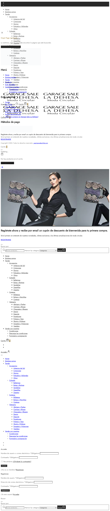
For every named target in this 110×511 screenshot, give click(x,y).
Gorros (16, 24)
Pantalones (17, 70)
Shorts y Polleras (19, 75)
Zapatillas (17, 41)
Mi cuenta (8, 104)
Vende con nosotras (12, 82)
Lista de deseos (10, 107)
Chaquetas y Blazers (21, 309)
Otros (15, 29)
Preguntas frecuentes (12, 109)
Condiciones (13, 89)
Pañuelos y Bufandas (21, 26)
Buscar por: (5, 246)
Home (7, 9)
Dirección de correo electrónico (17, 482)
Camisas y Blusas (19, 307)
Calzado (12, 31)
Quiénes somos (10, 12)
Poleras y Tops (19, 72)
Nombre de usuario (12, 478)
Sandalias (17, 285)
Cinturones (17, 21)
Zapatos (16, 290)
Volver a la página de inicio (11, 47)
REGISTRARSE (6, 139)
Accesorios (13, 16)
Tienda (7, 14)
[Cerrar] (2, 149)
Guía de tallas (10, 84)
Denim (16, 311)
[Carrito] (23, 104)
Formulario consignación (18, 92)
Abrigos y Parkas (19, 304)
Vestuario (12, 302)
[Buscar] (14, 104)
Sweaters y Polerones (21, 77)
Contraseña (9, 457)
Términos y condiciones (13, 112)
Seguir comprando (7, 163)
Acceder (16, 494)
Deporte (16, 67)
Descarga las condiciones (18, 333)
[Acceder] (5, 352)
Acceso (4, 466)
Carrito (7, 102)
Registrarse (20, 470)
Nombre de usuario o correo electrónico (20, 453)
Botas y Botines (19, 36)
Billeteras (17, 294)
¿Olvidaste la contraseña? (22, 461)
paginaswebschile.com (41, 143)
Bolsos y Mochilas (20, 297)
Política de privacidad (13, 114)
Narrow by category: (32, 250)
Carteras (12, 292)
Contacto (8, 82)
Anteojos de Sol (19, 19)
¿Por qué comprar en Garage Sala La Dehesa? (21, 117)
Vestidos (16, 79)
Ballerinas (17, 33)
